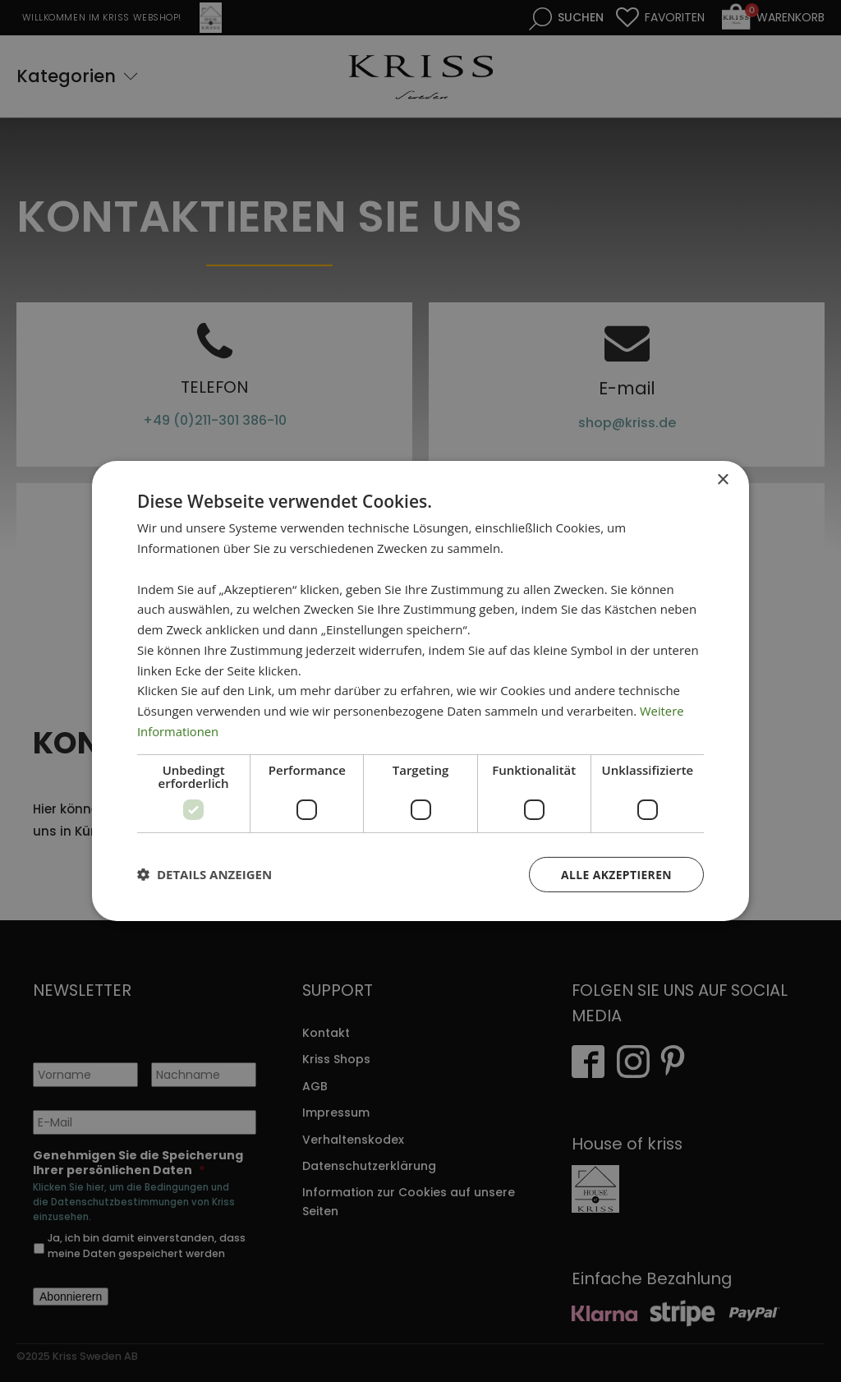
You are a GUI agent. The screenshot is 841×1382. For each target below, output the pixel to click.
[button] (204, 874)
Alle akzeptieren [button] (616, 874)
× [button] (722, 480)
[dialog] (420, 691)
